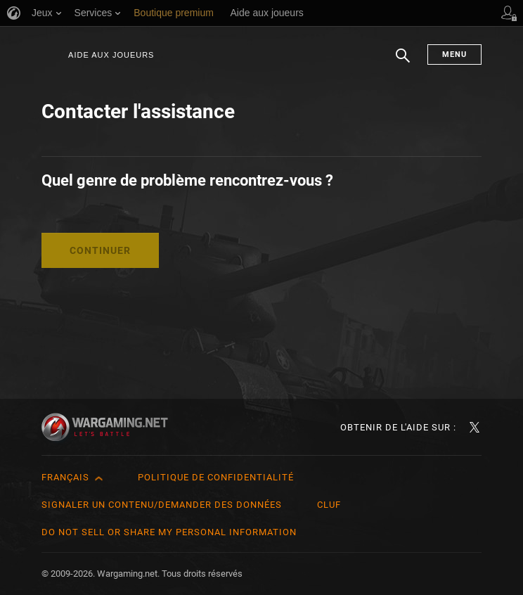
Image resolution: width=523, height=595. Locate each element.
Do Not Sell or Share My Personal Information (169, 532)
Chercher (402, 62)
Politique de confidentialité (216, 477)
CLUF (329, 504)
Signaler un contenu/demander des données (161, 504)
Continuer (100, 250)
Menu (454, 54)
